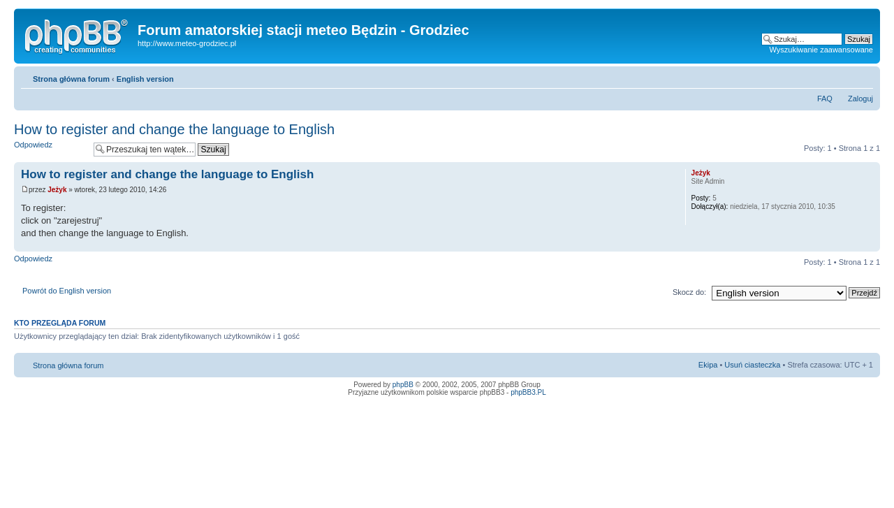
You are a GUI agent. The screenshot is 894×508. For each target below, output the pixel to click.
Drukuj (841, 76)
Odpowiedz (50, 149)
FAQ (825, 98)
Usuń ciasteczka (752, 365)
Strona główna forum (71, 79)
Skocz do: (689, 292)
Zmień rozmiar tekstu (863, 76)
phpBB (403, 385)
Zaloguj (860, 98)
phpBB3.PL (528, 392)
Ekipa (708, 365)
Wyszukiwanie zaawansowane (821, 49)
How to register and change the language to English (174, 129)
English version (145, 79)
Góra (869, 244)
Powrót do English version (66, 290)
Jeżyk (56, 190)
